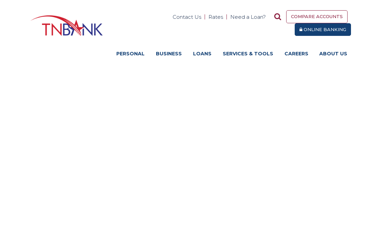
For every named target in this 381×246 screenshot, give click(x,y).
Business (169, 54)
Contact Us (187, 17)
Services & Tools (248, 54)
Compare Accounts (317, 16)
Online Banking (322, 29)
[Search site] (277, 16)
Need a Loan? (248, 17)
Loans (202, 54)
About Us (333, 54)
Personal (130, 54)
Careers (296, 54)
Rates (215, 17)
